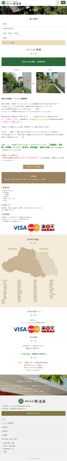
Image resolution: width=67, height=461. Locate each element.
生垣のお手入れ (9, 28)
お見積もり (5, 431)
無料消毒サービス (9, 449)
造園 (5, 451)
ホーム (4, 419)
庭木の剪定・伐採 (9, 443)
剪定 (5, 24)
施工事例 (4, 427)
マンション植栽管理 (8, 423)
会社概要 (4, 435)
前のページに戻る (33, 166)
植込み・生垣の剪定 (9, 446)
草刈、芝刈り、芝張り (11, 33)
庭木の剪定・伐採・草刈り (10, 439)
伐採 (5, 38)
